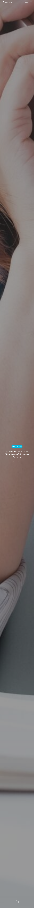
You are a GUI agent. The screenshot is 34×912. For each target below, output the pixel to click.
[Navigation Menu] (28, 2)
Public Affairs (17, 446)
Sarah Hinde (17, 462)
